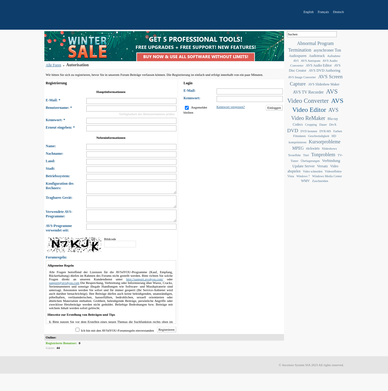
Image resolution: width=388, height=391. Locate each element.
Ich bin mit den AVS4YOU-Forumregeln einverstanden (117, 330)
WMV (305, 181)
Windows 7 (303, 176)
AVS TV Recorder (308, 92)
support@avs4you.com (64, 283)
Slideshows (329, 148)
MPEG (298, 148)
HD (334, 136)
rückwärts (312, 148)
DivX (332, 124)
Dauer (323, 124)
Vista (290, 176)
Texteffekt (294, 155)
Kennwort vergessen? (231, 107)
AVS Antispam (311, 60)
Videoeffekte (333, 171)
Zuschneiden (320, 181)
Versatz (322, 166)
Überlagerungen (310, 161)
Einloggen (274, 107)
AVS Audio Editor (319, 65)
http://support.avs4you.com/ (144, 279)
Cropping (311, 124)
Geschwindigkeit (318, 136)
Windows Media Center (327, 176)
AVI (295, 60)
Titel (306, 155)
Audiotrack (317, 56)
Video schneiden (313, 171)
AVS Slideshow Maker (323, 84)
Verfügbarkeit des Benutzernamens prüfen (146, 114)
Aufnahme (333, 56)
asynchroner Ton (327, 50)
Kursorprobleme (325, 141)
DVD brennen (309, 131)
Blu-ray (332, 119)
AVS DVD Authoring (324, 70)
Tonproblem (323, 154)
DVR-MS (325, 131)
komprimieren (298, 142)
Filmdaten (299, 136)
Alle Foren (53, 65)
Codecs (298, 124)
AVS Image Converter (302, 77)
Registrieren (166, 329)
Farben (337, 131)
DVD (292, 130)
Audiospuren (298, 56)
